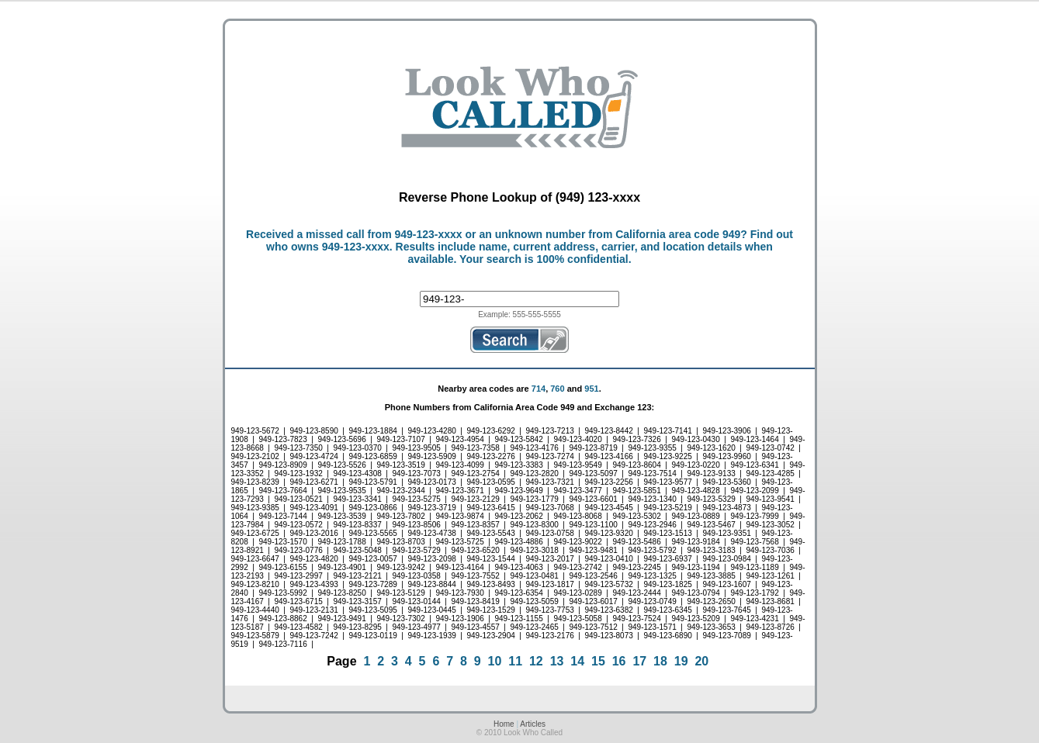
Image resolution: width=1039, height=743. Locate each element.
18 (660, 661)
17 (639, 661)
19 (681, 661)
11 (515, 661)
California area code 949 (677, 234)
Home (504, 724)
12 (536, 661)
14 (577, 661)
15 (598, 661)
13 (557, 661)
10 (495, 661)
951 (591, 388)
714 (538, 388)
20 (701, 661)
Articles (532, 724)
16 (619, 661)
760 (557, 388)
